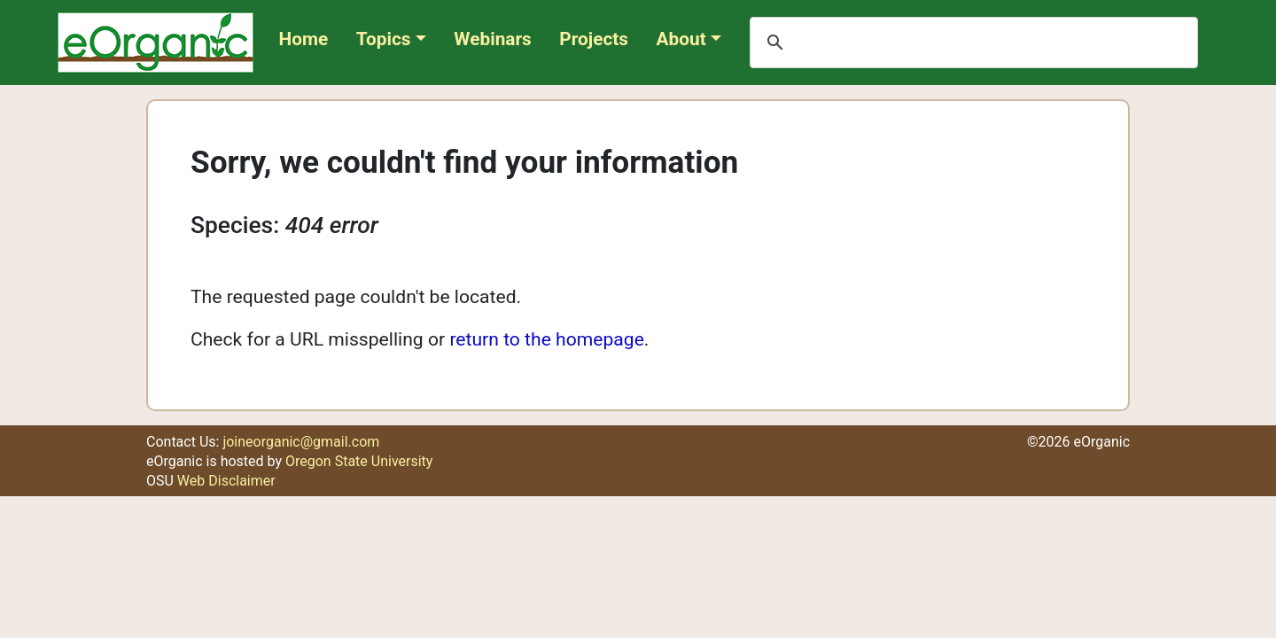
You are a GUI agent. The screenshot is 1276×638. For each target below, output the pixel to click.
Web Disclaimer (226, 480)
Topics (383, 39)
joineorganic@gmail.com (300, 441)
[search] (971, 42)
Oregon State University (358, 461)
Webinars (492, 39)
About (681, 39)
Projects (593, 39)
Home (304, 39)
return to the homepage (546, 339)
